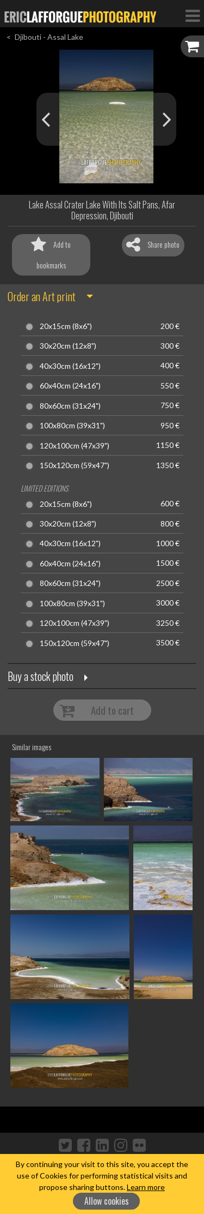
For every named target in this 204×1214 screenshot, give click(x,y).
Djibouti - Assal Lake (49, 36)
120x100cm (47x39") (74, 445)
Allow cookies (106, 1200)
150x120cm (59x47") (74, 465)
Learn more (146, 1187)
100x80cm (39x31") (72, 425)
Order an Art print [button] (42, 296)
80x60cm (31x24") (70, 406)
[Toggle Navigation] (192, 15)
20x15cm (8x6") (66, 326)
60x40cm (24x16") (70, 385)
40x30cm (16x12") (70, 366)
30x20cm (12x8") (68, 346)
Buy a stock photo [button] (40, 676)
